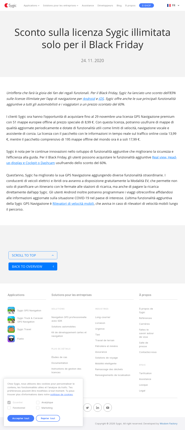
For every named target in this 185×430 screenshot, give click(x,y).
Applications (30, 5)
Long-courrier (102, 317)
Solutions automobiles (63, 326)
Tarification (145, 373)
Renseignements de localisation (112, 375)
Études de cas (59, 357)
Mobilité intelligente (106, 363)
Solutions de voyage (106, 357)
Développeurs (105, 5)
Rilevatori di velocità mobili (73, 203)
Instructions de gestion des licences (66, 370)
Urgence (100, 328)
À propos (130, 5)
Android (89, 98)
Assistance (88, 5)
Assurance (101, 351)
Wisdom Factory (168, 423)
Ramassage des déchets (109, 369)
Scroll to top (33, 255)
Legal (142, 390)
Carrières (144, 323)
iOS (101, 98)
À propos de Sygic (146, 310)
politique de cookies (61, 394)
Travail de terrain (104, 340)
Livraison (100, 322)
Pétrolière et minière (106, 346)
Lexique (143, 384)
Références (145, 318)
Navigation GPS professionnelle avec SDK (69, 319)
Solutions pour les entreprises (59, 5)
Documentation (59, 362)
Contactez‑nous (148, 352)
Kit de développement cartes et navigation (69, 334)
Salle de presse (143, 344)
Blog (119, 5)
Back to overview (33, 266)
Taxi (97, 334)
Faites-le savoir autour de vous (146, 333)
